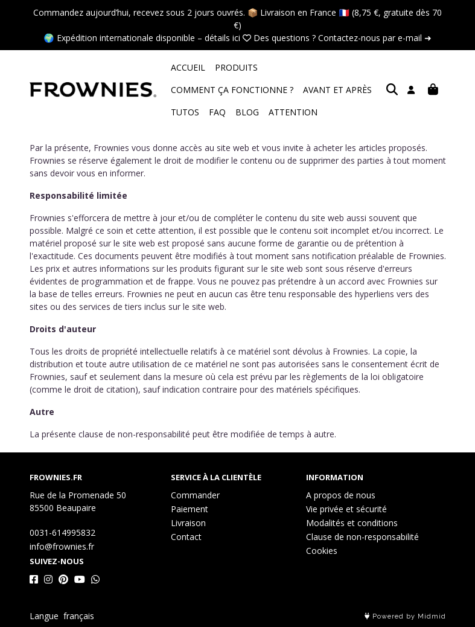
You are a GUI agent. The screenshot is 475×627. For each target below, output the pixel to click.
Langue (44, 616)
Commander (195, 495)
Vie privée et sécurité (346, 509)
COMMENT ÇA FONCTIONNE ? (328, 67)
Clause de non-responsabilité (362, 536)
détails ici (222, 37)
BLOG (325, 89)
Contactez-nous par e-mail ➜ (375, 37)
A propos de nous (340, 495)
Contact (186, 536)
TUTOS (263, 89)
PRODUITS (236, 67)
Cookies (321, 550)
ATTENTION (195, 112)
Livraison (188, 523)
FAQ (295, 89)
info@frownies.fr (62, 546)
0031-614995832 (62, 532)
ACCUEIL (188, 67)
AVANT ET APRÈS (205, 89)
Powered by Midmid (405, 616)
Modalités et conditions (352, 523)
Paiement (189, 509)
